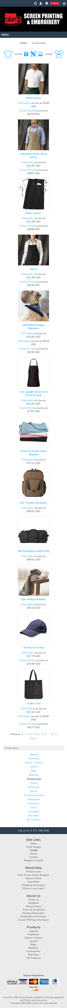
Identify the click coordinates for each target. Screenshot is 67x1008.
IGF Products (33, 819)
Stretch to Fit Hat (33, 647)
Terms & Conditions (34, 909)
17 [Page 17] (56, 734)
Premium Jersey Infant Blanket (34, 452)
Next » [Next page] (33, 738)
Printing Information (33, 913)
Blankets (34, 775)
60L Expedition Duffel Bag (33, 551)
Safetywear (33, 799)
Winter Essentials (34, 795)
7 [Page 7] (40, 734)
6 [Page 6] (37, 734)
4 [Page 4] (31, 734)
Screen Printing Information (33, 920)
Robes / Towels (34, 762)
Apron (33, 269)
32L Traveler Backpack (33, 502)
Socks (33, 807)
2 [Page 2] (25, 734)
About (33, 853)
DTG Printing (28, 333)
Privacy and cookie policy (35, 1000)
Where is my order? (34, 888)
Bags (34, 770)
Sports (33, 791)
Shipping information (33, 885)
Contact (33, 857)
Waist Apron (33, 98)
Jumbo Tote (33, 703)
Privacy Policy (33, 906)
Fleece (33, 783)
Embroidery (24, 103)
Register (40, 3)
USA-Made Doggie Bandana (33, 326)
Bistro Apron (33, 213)
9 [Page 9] (45, 734)
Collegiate (33, 811)
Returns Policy (33, 878)
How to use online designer (33, 875)
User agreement (56, 997)
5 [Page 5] (34, 734)
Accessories (33, 951)
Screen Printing (27, 110)
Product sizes (33, 871)
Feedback (33, 903)
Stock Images (33, 847)
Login (35, 3)
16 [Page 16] (52, 734)
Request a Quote (33, 860)
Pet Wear (33, 815)
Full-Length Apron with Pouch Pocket (34, 393)
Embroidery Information (34, 916)
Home (23, 43)
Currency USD (64, 3)
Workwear (33, 787)
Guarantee (33, 881)
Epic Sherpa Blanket (33, 599)
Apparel (33, 754)
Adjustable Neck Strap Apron (33, 155)
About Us (33, 899)
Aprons (34, 766)
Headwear (34, 758)
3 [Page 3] (28, 734)
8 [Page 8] (42, 734)
